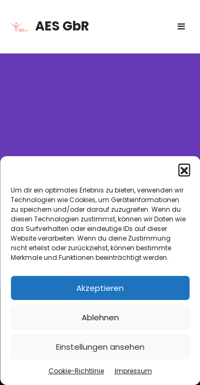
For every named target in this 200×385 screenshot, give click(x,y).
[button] (184, 169)
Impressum (133, 370)
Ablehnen (100, 317)
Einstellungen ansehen (100, 346)
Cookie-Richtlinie (76, 370)
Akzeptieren (100, 288)
